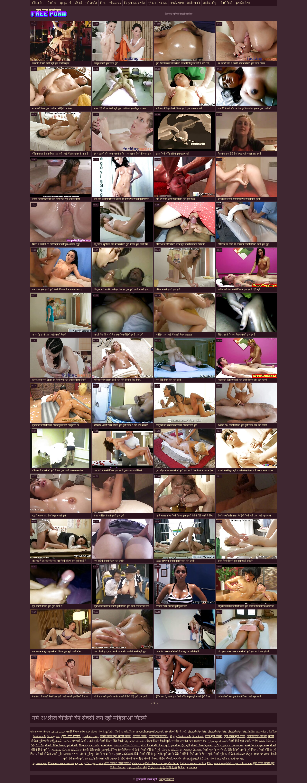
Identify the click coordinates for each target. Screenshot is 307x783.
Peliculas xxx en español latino (162, 763)
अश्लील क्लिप (140, 736)
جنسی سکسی (90, 736)
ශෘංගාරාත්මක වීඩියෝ (127, 745)
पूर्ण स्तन (151, 2)
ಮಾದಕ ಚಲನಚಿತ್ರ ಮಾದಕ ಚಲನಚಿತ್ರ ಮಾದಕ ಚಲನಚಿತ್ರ (217, 731)
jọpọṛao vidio (261, 753)
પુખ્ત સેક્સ (237, 745)
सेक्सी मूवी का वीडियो (224, 753)
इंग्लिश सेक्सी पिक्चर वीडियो (124, 749)
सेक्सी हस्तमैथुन (210, 2)
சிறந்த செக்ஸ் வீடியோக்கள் (187, 736)
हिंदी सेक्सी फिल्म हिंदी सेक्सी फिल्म (139, 758)
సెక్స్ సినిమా (37, 745)
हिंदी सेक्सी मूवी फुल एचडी (106, 758)
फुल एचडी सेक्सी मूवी (48, 10)
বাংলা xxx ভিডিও (219, 758)
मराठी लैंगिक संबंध (75, 731)
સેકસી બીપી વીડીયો (175, 731)
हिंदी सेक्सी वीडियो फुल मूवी (148, 753)
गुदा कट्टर (163, 2)
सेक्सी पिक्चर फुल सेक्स (257, 745)
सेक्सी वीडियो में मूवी (150, 749)
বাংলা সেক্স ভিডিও (40, 731)
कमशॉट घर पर (177, 2)
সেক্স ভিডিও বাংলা (257, 736)
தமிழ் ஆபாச (222, 745)
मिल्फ (103, 2)
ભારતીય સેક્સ (181, 758)
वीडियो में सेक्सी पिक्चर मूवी (155, 745)
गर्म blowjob (115, 2)
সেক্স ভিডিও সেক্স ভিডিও (117, 763)
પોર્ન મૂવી (93, 741)
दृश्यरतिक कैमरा (243, 2)
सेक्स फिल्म (107, 745)
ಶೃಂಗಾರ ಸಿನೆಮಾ (199, 758)
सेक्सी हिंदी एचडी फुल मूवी (96, 749)
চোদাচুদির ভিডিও (158, 736)
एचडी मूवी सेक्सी (213, 736)
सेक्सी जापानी (193, 2)
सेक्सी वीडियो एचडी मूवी (50, 753)
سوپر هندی (58, 731)
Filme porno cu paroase (61, 763)
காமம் (66, 741)
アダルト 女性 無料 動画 (162, 767)
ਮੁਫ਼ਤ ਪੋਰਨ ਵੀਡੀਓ (71, 736)
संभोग (255, 741)
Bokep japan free (187, 767)
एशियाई (78, 2)
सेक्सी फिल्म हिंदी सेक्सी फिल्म (115, 736)
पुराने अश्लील (91, 2)
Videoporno (138, 763)
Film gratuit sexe (216, 763)
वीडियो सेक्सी (165, 758)
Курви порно (40, 763)
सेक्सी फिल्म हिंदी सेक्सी (111, 741)
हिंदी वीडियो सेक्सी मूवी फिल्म (242, 749)
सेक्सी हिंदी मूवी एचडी (239, 741)
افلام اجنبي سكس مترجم (89, 763)
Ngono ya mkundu (89, 745)
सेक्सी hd (52, 2)
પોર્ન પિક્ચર (236, 758)
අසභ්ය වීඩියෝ (124, 753)
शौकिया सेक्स (38, 2)
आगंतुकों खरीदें (166, 779)
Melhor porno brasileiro (239, 763)
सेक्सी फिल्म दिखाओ (202, 745)
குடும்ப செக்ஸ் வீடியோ (120, 731)
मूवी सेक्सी (72, 745)
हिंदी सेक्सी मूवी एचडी (234, 736)
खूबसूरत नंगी (65, 2)
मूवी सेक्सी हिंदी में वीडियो (176, 753)
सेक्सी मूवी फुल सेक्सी (91, 753)
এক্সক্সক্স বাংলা (71, 753)
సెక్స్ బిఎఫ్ (55, 741)
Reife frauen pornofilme (193, 763)
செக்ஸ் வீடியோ (171, 749)
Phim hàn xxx (118, 767)
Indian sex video (257, 731)
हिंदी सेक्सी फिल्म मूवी (201, 753)
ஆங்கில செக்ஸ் (135, 741)
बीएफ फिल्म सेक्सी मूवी (158, 741)
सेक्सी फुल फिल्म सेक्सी (214, 749)
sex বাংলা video (198, 741)
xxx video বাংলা (95, 731)
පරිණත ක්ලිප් (244, 753)
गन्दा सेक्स (108, 753)
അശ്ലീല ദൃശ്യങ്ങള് (149, 731)
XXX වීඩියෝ (267, 741)
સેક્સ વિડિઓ (79, 741)
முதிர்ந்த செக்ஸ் (217, 741)
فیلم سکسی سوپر (136, 767)
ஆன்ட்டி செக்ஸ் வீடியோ (66, 749)
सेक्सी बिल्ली (226, 2)
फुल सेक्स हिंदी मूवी (180, 745)
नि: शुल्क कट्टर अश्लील (134, 2)
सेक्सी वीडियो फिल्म (55, 745)
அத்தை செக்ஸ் (192, 749)
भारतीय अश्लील (180, 741)
